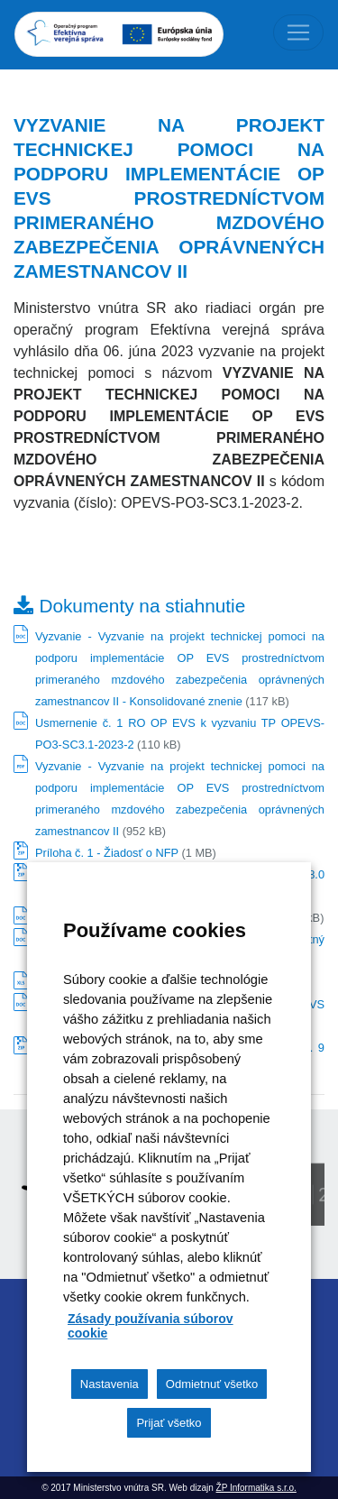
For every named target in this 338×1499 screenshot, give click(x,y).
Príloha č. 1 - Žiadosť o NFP (106, 853)
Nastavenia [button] (109, 1384)
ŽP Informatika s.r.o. (256, 1488)
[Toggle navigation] (298, 32)
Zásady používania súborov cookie (150, 1325)
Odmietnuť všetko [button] (212, 1384)
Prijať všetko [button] (168, 1423)
